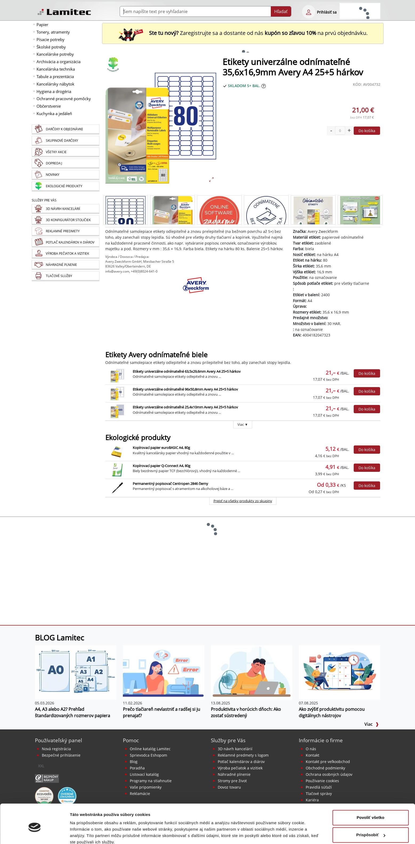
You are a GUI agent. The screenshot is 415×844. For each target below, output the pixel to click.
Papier (42, 24)
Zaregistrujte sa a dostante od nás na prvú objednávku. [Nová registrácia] (243, 32)
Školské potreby (51, 47)
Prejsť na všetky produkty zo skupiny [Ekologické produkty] (242, 500)
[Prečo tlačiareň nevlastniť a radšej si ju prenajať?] (163, 672)
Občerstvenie (49, 106)
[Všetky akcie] (65, 152)
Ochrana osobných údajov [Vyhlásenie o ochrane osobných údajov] (329, 774)
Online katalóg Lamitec (150, 748)
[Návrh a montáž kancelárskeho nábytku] (65, 209)
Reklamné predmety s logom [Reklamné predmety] (243, 755)
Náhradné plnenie (234, 774)
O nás (311, 748)
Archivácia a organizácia (58, 61)
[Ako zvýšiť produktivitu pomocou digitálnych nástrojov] (339, 672)
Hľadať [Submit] (281, 11)
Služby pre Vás (228, 740)
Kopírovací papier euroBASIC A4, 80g (161, 447)
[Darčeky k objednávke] (65, 129)
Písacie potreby (51, 39)
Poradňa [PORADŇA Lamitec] (137, 767)
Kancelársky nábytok (55, 84)
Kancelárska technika (56, 69)
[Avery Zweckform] (196, 290)
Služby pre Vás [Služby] (44, 200)
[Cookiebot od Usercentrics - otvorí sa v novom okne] (34, 834)
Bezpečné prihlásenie (61, 755)
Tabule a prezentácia (55, 76)
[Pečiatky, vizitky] (65, 253)
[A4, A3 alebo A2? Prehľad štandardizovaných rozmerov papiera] (75, 672)
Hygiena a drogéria (54, 91)
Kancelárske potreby (55, 54)
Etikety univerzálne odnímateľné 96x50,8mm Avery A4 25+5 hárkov (185, 389)
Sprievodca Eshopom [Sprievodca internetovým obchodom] (148, 755)
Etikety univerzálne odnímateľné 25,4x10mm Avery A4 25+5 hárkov (185, 407)
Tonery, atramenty (53, 32)
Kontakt (312, 755)
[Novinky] (65, 175)
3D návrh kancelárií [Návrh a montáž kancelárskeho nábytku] (235, 748)
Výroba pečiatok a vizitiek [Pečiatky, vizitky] (240, 767)
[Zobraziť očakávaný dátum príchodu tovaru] (263, 85)
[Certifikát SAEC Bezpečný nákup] (47, 778)
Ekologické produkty (137, 437)
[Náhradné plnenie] (65, 265)
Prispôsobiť (370, 811)
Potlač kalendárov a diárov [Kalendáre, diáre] (241, 761)
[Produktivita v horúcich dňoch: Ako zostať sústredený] (251, 672)
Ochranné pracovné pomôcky (64, 98)
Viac (371, 724)
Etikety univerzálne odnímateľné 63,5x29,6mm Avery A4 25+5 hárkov (187, 371)
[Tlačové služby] (65, 276)
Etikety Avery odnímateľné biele (156, 354)
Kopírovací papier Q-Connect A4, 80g (161, 465)
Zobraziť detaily (85, 833)
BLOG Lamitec (59, 637)
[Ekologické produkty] (65, 186)
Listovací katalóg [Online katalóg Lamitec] (144, 774)
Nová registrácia (56, 748)
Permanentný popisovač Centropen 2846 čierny (170, 483)
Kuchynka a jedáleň (54, 113)
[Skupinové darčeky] (65, 141)
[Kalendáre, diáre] (65, 242)
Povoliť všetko (370, 794)
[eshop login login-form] (308, 11)
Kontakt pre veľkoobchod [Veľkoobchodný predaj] (328, 761)
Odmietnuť (370, 829)
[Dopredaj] (65, 163)
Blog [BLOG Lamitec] (134, 761)
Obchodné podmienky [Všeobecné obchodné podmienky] (325, 767)
